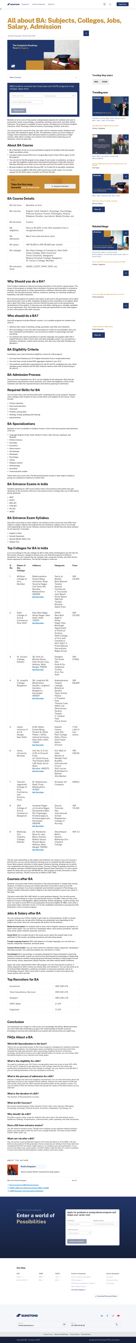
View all (98, 209)
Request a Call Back (60, 186)
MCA (57, 1280)
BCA (57, 1277)
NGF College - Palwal (78, 1286)
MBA (96, 82)
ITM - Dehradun (76, 1280)
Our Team (109, 1277)
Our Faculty (110, 1283)
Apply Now (122, 4)
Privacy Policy (74, 1334)
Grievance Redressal (61, 1334)
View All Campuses (77, 1290)
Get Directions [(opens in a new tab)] (38, 597)
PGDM (104, 82)
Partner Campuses (38, 4)
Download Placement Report (106, 1296)
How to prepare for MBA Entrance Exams (24, 1185)
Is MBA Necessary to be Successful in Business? (26, 1191)
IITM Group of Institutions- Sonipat (82, 1283)
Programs (25, 4)
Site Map (21, 1268)
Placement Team (112, 1280)
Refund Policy (86, 1334)
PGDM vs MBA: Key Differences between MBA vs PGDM (29, 1188)
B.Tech (19, 1277)
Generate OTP (19, 110)
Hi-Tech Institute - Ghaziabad (80, 1277)
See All (75, 1180)
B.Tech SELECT (22, 1280)
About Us (51, 4)
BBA (40, 1280)
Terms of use (48, 1334)
